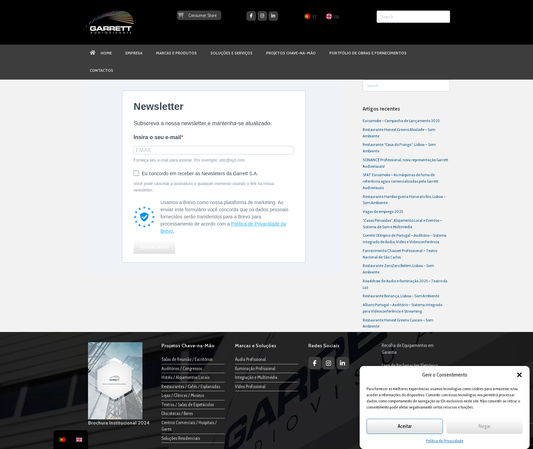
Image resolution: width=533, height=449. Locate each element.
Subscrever (154, 247)
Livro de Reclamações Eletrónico (410, 365)
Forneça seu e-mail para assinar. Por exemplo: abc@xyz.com (189, 160)
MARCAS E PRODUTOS (176, 53)
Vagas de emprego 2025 (383, 211)
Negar (485, 426)
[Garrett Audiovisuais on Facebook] (251, 16)
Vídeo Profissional (250, 386)
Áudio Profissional (250, 359)
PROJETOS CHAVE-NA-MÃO (291, 53)
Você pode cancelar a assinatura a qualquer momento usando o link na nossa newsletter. (204, 187)
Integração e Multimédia (256, 377)
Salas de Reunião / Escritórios (186, 359)
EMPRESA (133, 53)
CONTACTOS (101, 70)
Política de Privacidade (444, 440)
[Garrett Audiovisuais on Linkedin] (273, 16)
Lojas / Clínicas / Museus (182, 395)
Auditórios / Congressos (181, 368)
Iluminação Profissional (255, 368)
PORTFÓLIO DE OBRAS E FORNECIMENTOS (368, 53)
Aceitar (405, 426)
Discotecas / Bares (177, 413)
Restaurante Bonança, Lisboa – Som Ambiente (401, 295)
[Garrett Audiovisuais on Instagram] (262, 16)
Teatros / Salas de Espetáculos (187, 404)
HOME (101, 53)
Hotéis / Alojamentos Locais (185, 377)
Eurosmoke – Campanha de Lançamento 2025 (401, 120)
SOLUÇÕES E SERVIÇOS (231, 53)
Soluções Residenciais (180, 438)
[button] (519, 374)
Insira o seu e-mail (157, 137)
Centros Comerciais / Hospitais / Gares (189, 426)
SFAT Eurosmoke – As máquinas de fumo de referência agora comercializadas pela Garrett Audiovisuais (401, 181)
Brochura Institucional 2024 (119, 423)
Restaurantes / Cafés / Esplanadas (190, 386)
